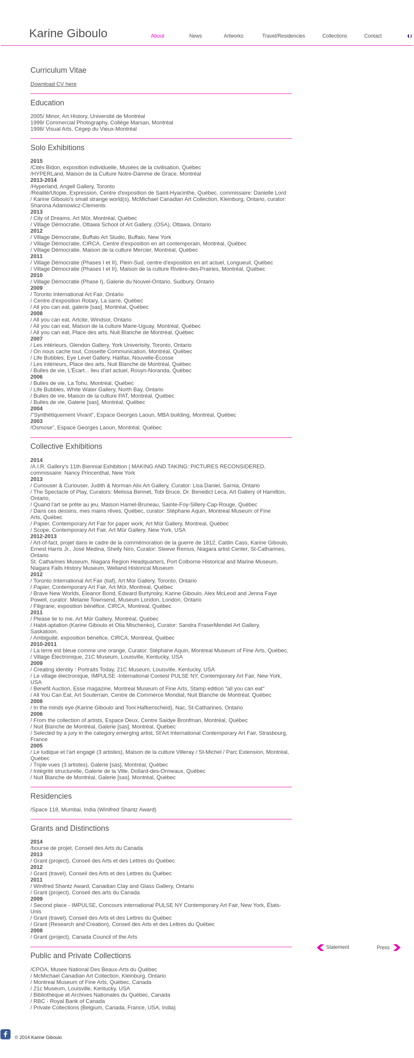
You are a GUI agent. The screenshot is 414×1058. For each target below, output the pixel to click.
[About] (157, 36)
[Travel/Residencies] (284, 36)
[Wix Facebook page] (5, 1034)
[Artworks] (233, 36)
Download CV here (53, 84)
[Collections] (335, 36)
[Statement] (337, 947)
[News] (195, 36)
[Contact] (373, 36)
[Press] (383, 948)
